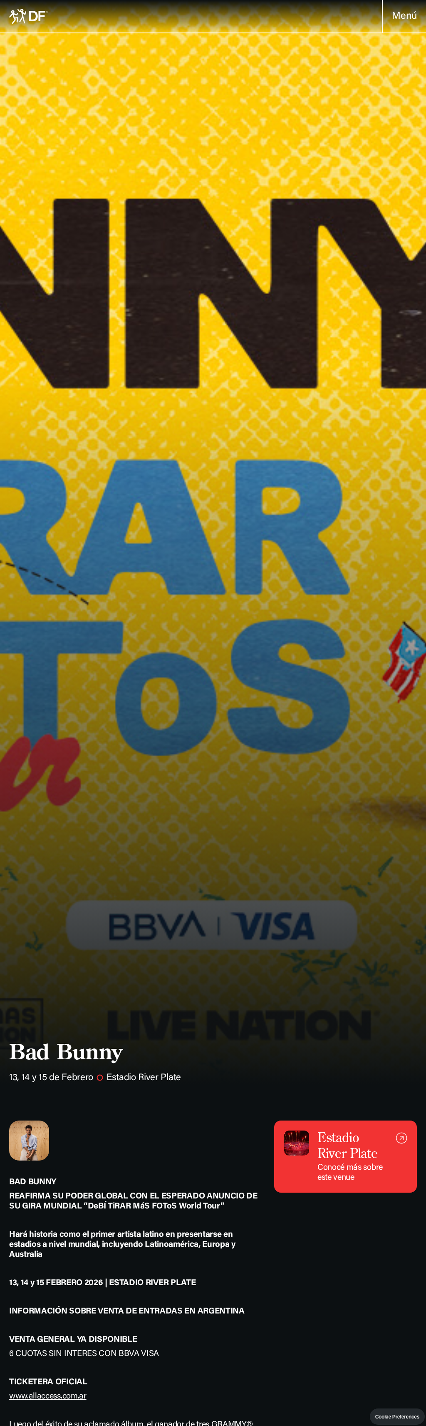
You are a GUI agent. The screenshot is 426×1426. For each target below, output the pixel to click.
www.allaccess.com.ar (48, 1396)
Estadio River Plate (143, 1078)
